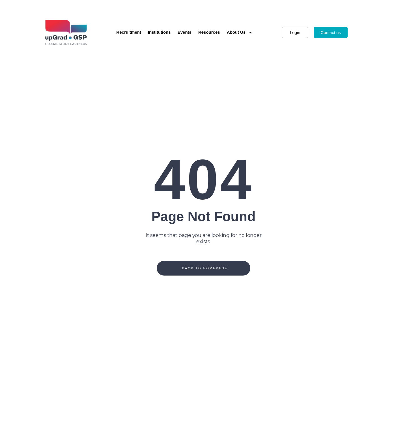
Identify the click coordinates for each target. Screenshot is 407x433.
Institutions (159, 32)
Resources (209, 32)
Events (184, 32)
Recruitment (128, 32)
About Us (240, 32)
